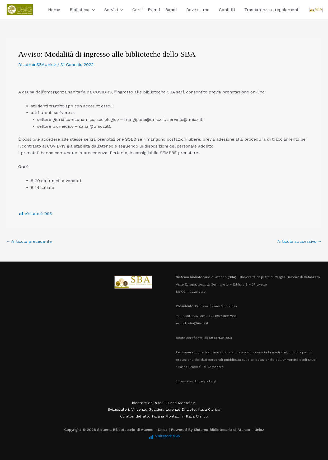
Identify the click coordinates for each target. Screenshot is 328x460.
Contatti (221, 9)
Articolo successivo (299, 241)
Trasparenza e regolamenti (265, 9)
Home (54, 9)
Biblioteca (80, 9)
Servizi (111, 9)
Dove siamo (193, 9)
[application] (90, 9)
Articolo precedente (29, 241)
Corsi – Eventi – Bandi (151, 9)
